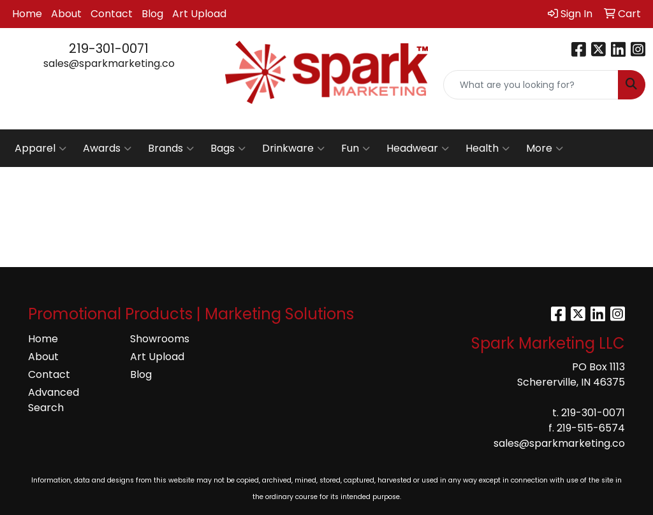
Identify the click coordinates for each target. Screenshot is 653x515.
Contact (112, 13)
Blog (152, 13)
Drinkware (293, 148)
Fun (355, 148)
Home (27, 13)
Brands (171, 148)
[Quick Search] (531, 84)
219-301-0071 (109, 48)
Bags (228, 148)
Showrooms (159, 338)
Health (488, 148)
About (66, 13)
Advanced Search (53, 400)
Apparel (40, 148)
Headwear (417, 148)
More (544, 148)
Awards (107, 148)
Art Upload (199, 13)
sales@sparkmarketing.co (109, 63)
